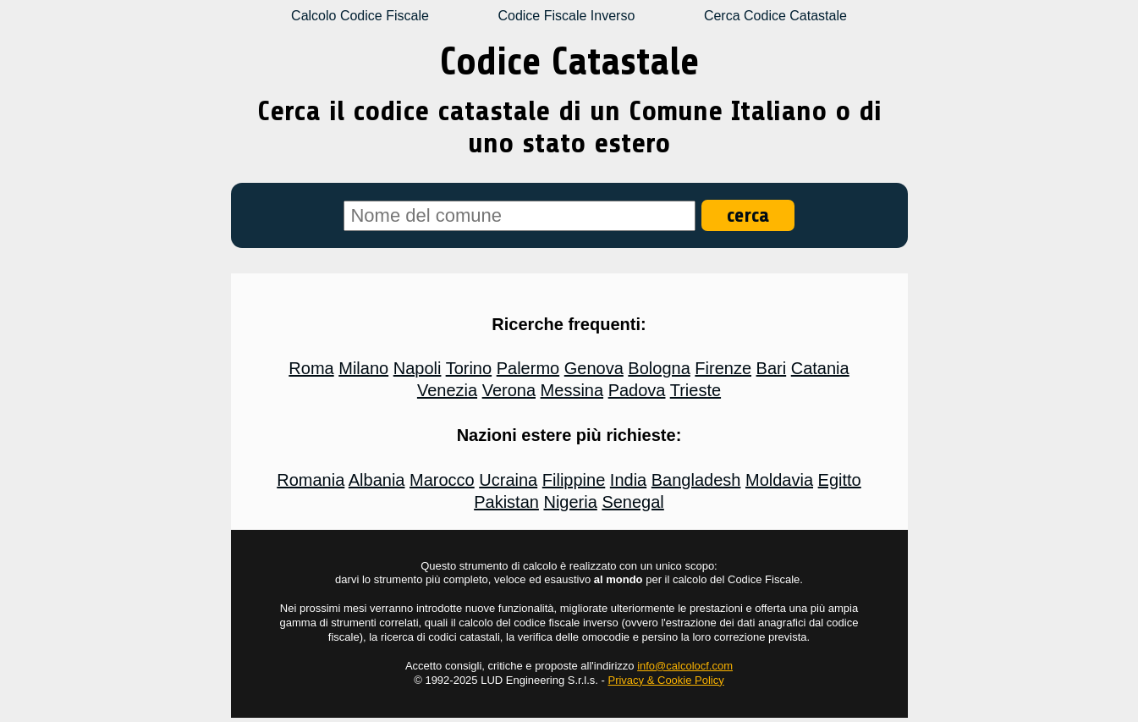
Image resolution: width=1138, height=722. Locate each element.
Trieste (695, 390)
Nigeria (569, 502)
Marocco (442, 480)
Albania (377, 480)
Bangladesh (696, 480)
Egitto (839, 480)
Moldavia (779, 480)
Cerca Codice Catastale (775, 15)
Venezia (447, 390)
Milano (363, 368)
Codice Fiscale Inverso (566, 15)
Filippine (573, 480)
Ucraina (508, 480)
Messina (572, 390)
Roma (311, 368)
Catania (820, 368)
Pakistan (506, 502)
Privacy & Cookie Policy (665, 680)
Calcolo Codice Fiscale (360, 15)
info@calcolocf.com (685, 665)
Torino (469, 368)
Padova (637, 390)
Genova (594, 368)
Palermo (528, 368)
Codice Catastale (569, 62)
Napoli (417, 368)
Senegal (632, 502)
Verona (509, 390)
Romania (310, 480)
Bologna (659, 368)
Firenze (723, 368)
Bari (771, 368)
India (628, 480)
